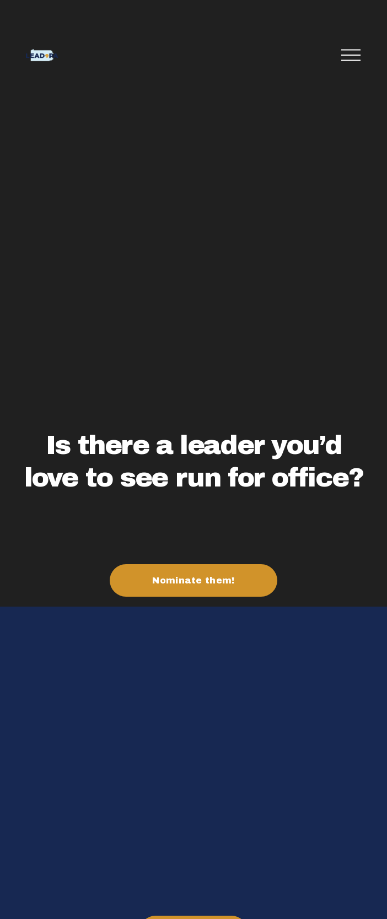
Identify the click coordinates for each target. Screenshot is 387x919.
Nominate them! (193, 580)
